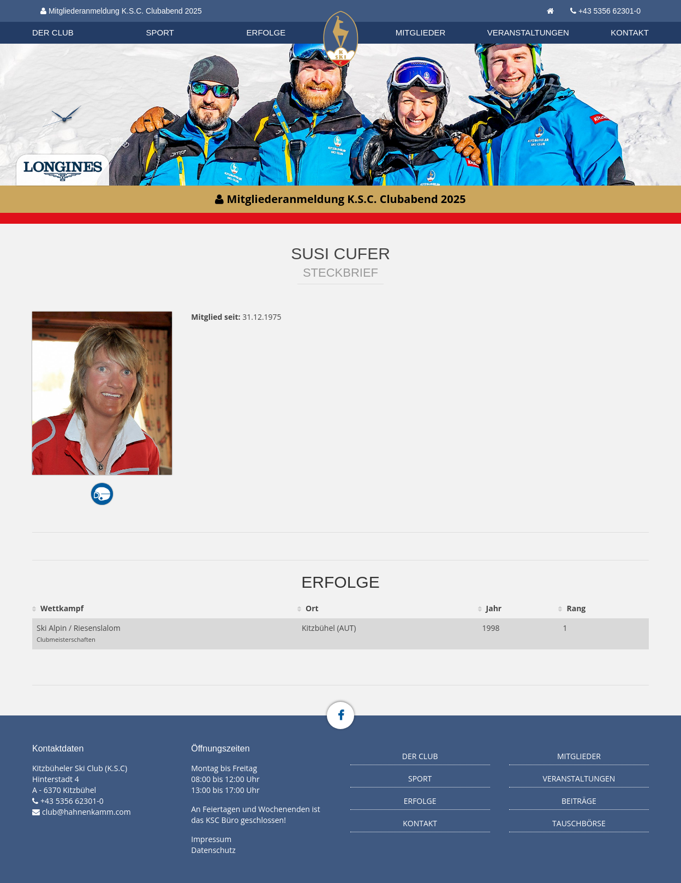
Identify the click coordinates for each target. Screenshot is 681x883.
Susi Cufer (340, 253)
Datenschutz (213, 850)
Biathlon (62, 21)
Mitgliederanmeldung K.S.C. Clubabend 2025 (121, 11)
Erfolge (266, 32)
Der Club (53, 32)
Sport (160, 32)
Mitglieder (421, 32)
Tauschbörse (579, 823)
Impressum (211, 839)
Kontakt (630, 32)
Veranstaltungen (528, 32)
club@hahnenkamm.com (86, 812)
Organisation (63, 21)
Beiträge (578, 801)
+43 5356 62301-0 (609, 11)
